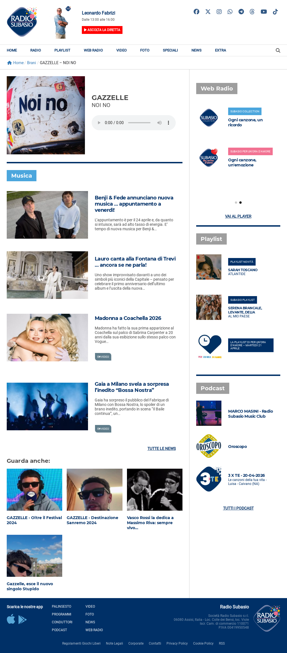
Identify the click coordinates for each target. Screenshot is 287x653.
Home (12, 50)
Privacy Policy (177, 643)
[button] (236, 202)
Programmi (61, 614)
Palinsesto (61, 606)
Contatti (155, 643)
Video (121, 50)
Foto (144, 50)
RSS (222, 643)
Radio (35, 50)
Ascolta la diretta (102, 30)
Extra (220, 50)
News (196, 50)
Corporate (136, 643)
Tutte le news (161, 448)
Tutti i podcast (238, 508)
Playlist (62, 50)
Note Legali (114, 643)
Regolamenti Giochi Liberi (81, 643)
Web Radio (93, 50)
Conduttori (62, 622)
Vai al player (238, 216)
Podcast (59, 630)
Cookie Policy (203, 643)
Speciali (170, 50)
